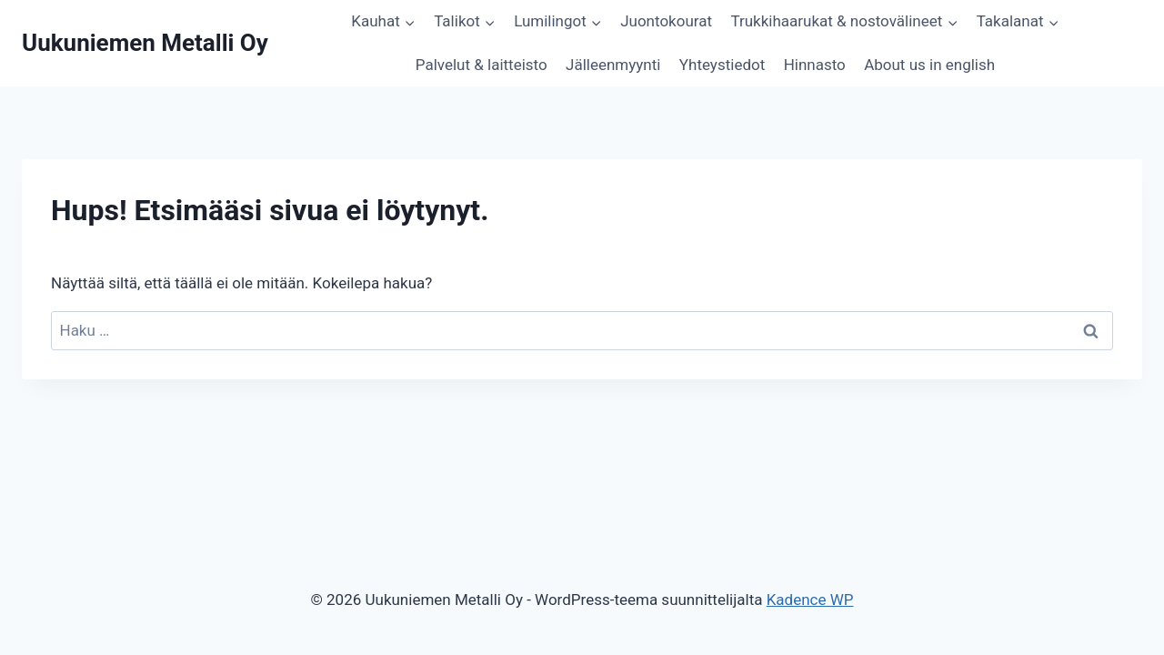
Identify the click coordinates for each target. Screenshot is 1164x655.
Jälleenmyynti (613, 64)
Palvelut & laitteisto (481, 64)
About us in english (929, 64)
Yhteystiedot (722, 64)
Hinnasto (815, 64)
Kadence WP (810, 599)
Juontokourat (666, 21)
